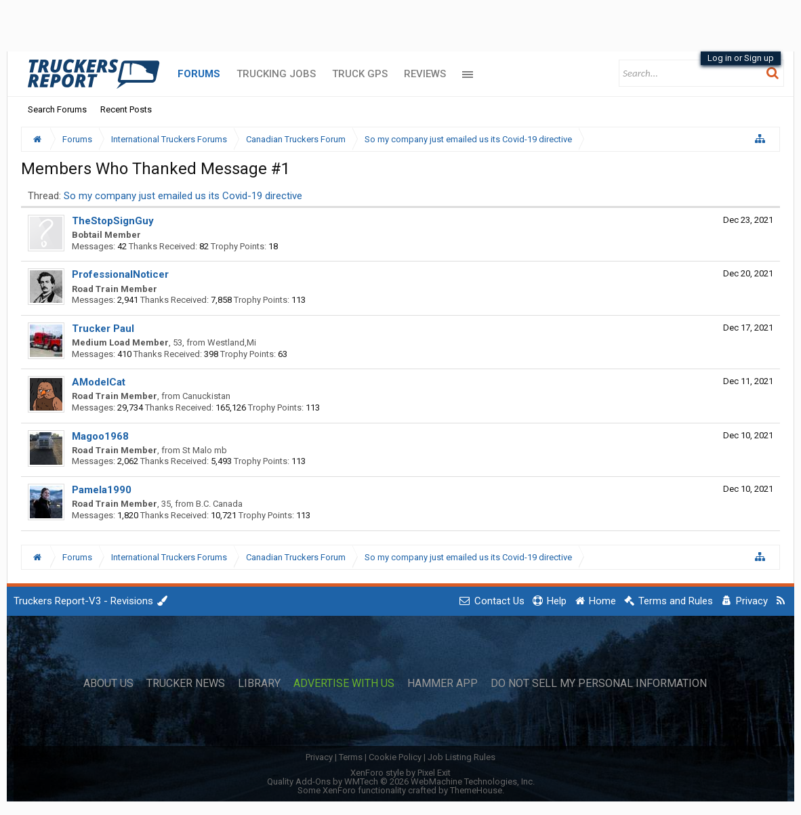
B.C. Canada (219, 504)
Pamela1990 (101, 490)
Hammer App (442, 683)
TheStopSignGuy (113, 221)
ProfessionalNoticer (120, 274)
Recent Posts (126, 109)
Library (259, 683)
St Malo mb (204, 450)
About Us (108, 683)
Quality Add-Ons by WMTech (401, 781)
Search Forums (57, 109)
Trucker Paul (103, 328)
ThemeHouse (476, 790)
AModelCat (98, 382)
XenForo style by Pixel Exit (400, 773)
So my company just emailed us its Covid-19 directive (183, 196)
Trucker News (185, 683)
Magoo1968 (100, 436)
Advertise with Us (343, 683)
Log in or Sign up (740, 58)
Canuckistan (206, 396)
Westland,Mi (231, 342)
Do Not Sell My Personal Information (599, 683)
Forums (199, 74)
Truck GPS (360, 74)
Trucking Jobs (276, 74)
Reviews (425, 74)
